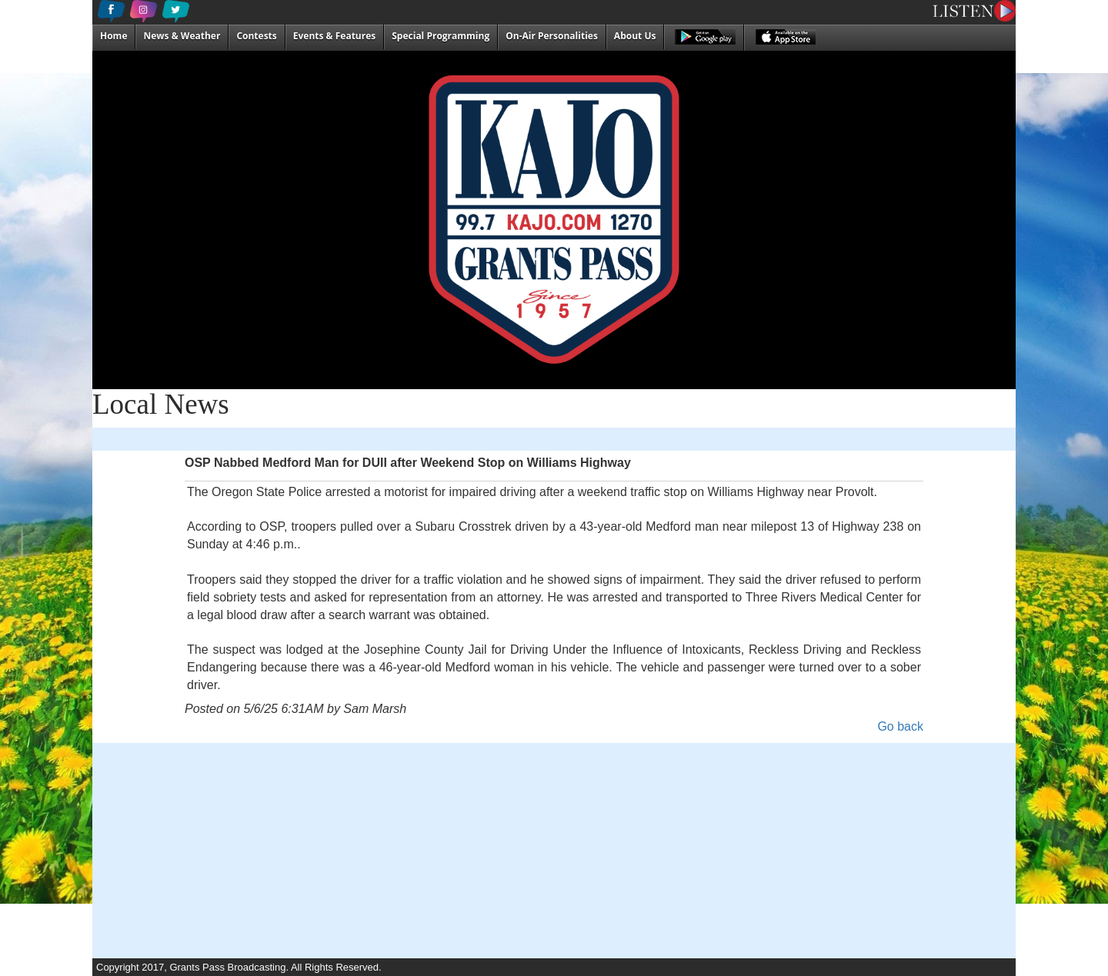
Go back (900, 726)
